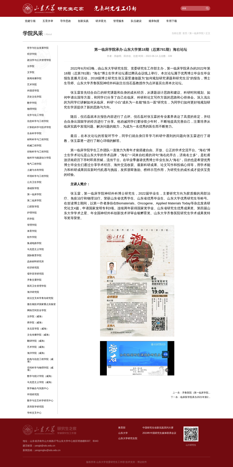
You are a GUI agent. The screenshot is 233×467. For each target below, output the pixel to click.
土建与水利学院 (35, 170)
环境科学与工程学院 (38, 176)
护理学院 (32, 212)
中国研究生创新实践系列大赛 (158, 427)
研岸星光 (101, 21)
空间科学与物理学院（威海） (40, 368)
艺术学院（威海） (36, 347)
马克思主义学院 (35, 249)
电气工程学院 (34, 164)
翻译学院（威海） (36, 341)
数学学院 (32, 103)
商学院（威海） (35, 322)
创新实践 (83, 21)
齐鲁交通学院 (34, 280)
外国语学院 (33, 90)
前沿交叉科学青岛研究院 (40, 298)
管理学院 (32, 225)
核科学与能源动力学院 (39, 157)
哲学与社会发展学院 (38, 48)
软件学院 (32, 237)
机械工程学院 (34, 145)
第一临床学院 (196, 33)
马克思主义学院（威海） (40, 382)
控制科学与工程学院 (38, 151)
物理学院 (32, 109)
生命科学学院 (34, 133)
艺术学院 (32, 84)
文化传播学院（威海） (39, 334)
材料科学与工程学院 (38, 139)
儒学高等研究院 (35, 273)
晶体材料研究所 (35, 261)
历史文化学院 (34, 96)
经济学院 (32, 54)
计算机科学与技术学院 (39, 127)
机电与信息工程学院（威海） (40, 360)
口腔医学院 (33, 206)
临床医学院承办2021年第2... (195, 397)
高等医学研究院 (35, 406)
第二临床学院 (34, 200)
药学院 (30, 218)
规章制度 (154, 21)
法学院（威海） (35, 316)
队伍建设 (136, 21)
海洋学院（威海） (36, 353)
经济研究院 (33, 267)
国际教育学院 (34, 255)
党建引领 (30, 21)
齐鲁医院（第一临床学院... (196, 392)
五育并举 (47, 21)
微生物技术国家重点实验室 (41, 304)
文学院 (30, 72)
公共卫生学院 (34, 182)
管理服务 (118, 21)
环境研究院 (33, 394)
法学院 (30, 66)
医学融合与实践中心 (38, 388)
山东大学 (123, 433)
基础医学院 (33, 188)
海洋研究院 (33, 292)
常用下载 (171, 21)
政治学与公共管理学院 (39, 60)
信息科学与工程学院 (38, 121)
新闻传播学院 (34, 78)
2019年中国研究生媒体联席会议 (159, 433)
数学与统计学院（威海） (40, 376)
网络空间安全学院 (36, 310)
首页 (184, 33)
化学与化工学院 (35, 115)
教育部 (121, 427)
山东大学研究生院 (127, 438)
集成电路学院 (34, 243)
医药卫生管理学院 (36, 286)
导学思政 (65, 21)
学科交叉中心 (34, 412)
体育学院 (32, 231)
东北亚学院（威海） (38, 328)
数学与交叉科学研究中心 (40, 400)
